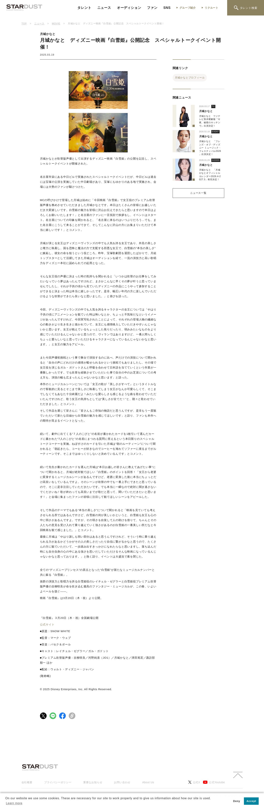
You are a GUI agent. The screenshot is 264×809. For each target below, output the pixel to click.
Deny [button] (236, 801)
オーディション (129, 7)
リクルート (211, 7)
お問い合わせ (122, 782)
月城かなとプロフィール (190, 77)
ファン (152, 7)
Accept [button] (251, 801)
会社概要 (27, 782)
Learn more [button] (14, 803)
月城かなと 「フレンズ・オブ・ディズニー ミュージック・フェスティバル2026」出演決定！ (210, 147)
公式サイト (47, 624)
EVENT (215, 132)
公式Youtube (214, 782)
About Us (148, 782)
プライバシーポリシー (57, 782)
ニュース (104, 7)
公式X (194, 782)
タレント (84, 7)
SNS (167, 7)
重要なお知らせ (92, 782)
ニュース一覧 (198, 192)
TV (213, 106)
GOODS (216, 160)
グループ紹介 (187, 7)
